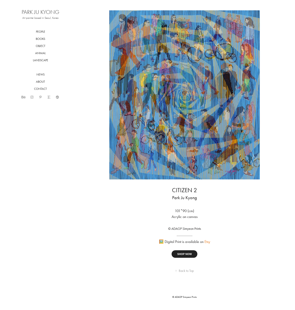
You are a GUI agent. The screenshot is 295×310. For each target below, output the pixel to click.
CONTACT (40, 89)
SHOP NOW (184, 254)
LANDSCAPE (40, 60)
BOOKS (40, 39)
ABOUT (40, 81)
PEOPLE (40, 31)
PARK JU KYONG (40, 12)
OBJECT (40, 46)
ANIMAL (40, 53)
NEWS (40, 74)
